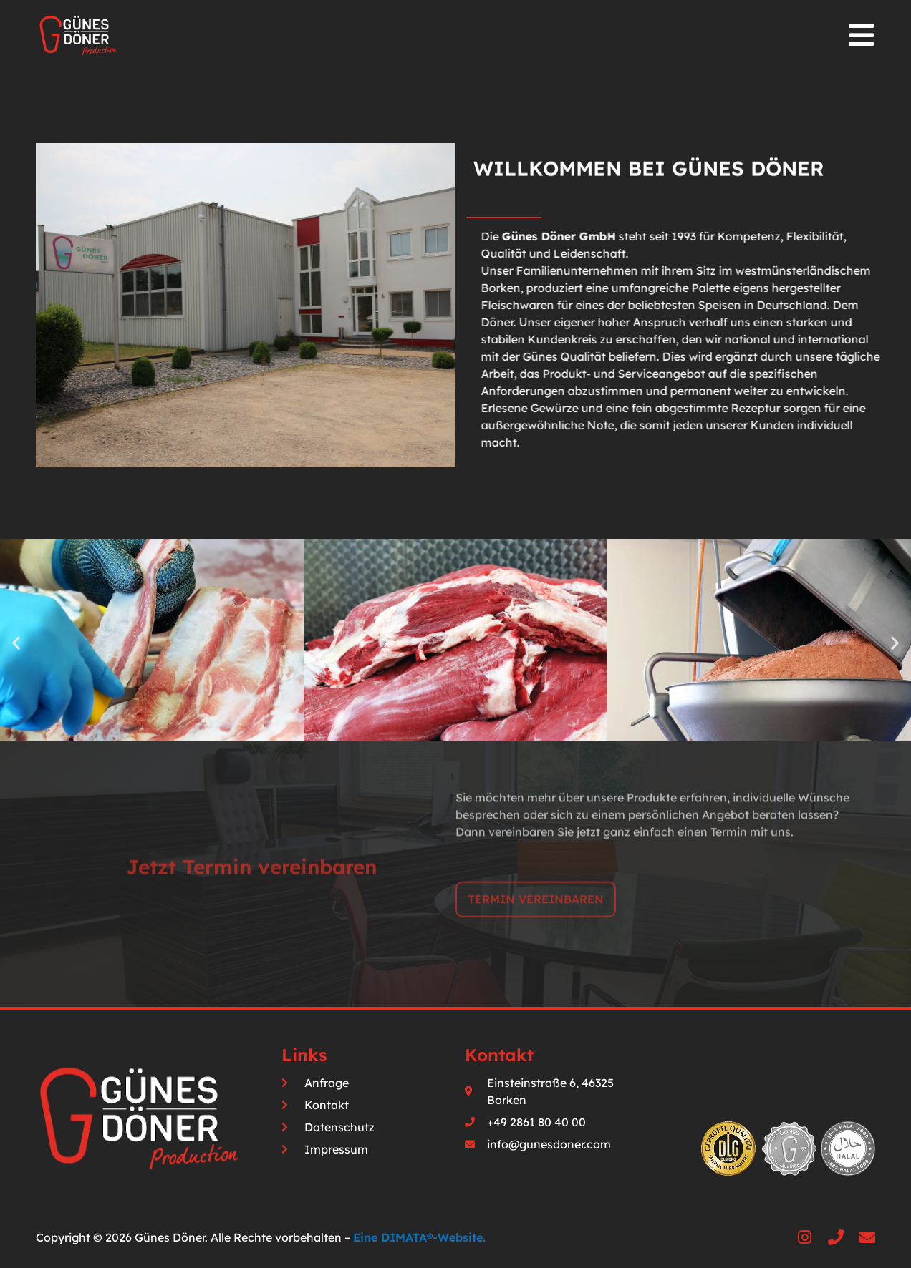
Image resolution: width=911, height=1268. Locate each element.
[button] (16, 642)
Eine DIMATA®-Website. (419, 1237)
